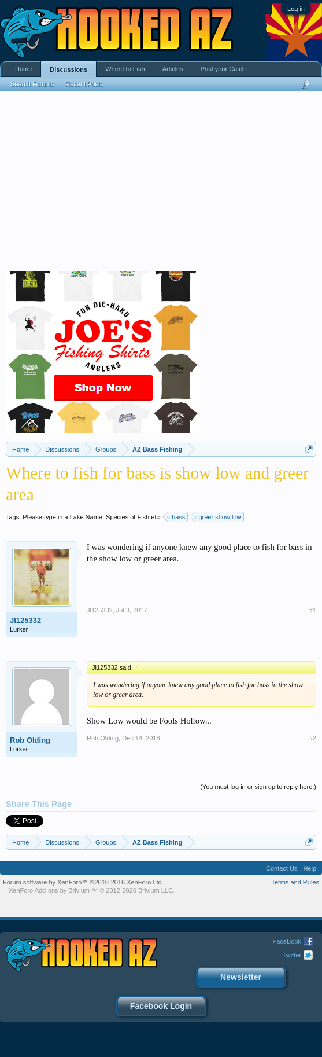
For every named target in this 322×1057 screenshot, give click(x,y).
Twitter (292, 955)
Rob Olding (30, 740)
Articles (172, 68)
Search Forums (32, 83)
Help (309, 868)
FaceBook (286, 941)
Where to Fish (125, 68)
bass (176, 517)
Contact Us (281, 868)
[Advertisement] (161, 184)
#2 (312, 738)
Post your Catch (223, 68)
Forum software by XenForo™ (83, 882)
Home (23, 68)
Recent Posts (84, 83)
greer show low (218, 517)
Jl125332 (25, 620)
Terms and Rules (295, 882)
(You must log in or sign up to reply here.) (258, 786)
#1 (312, 610)
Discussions (68, 69)
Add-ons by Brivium (92, 890)
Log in (296, 8)
